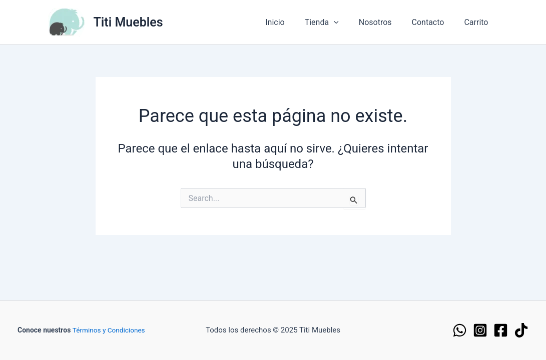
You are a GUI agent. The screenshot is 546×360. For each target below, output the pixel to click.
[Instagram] (480, 330)
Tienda (336, 22)
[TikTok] (521, 330)
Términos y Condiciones (110, 330)
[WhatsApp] (459, 330)
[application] (348, 22)
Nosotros (385, 22)
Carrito (478, 22)
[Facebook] (500, 330)
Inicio (292, 22)
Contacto (434, 22)
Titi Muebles (128, 22)
